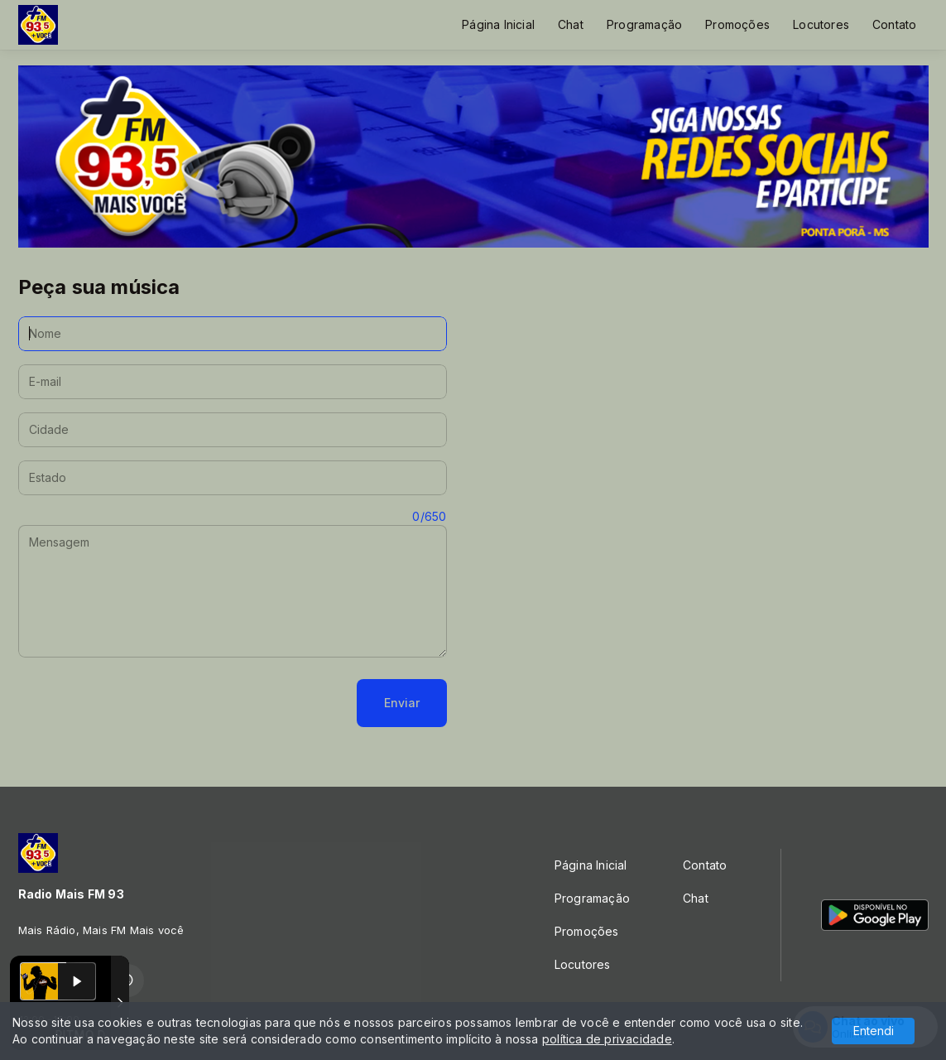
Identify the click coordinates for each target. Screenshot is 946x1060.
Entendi (873, 1031)
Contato (894, 24)
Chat (570, 24)
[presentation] (144, 703)
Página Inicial (498, 24)
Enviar (402, 703)
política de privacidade (607, 1039)
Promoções (737, 24)
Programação (644, 24)
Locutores (821, 24)
